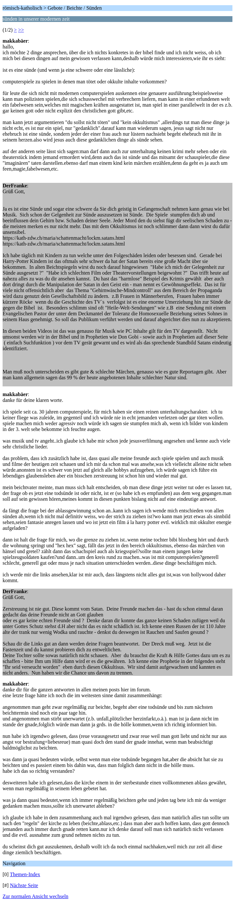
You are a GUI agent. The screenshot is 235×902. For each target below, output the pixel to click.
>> (21, 30)
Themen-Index (25, 874)
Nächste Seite (24, 885)
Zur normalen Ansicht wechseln (35, 896)
